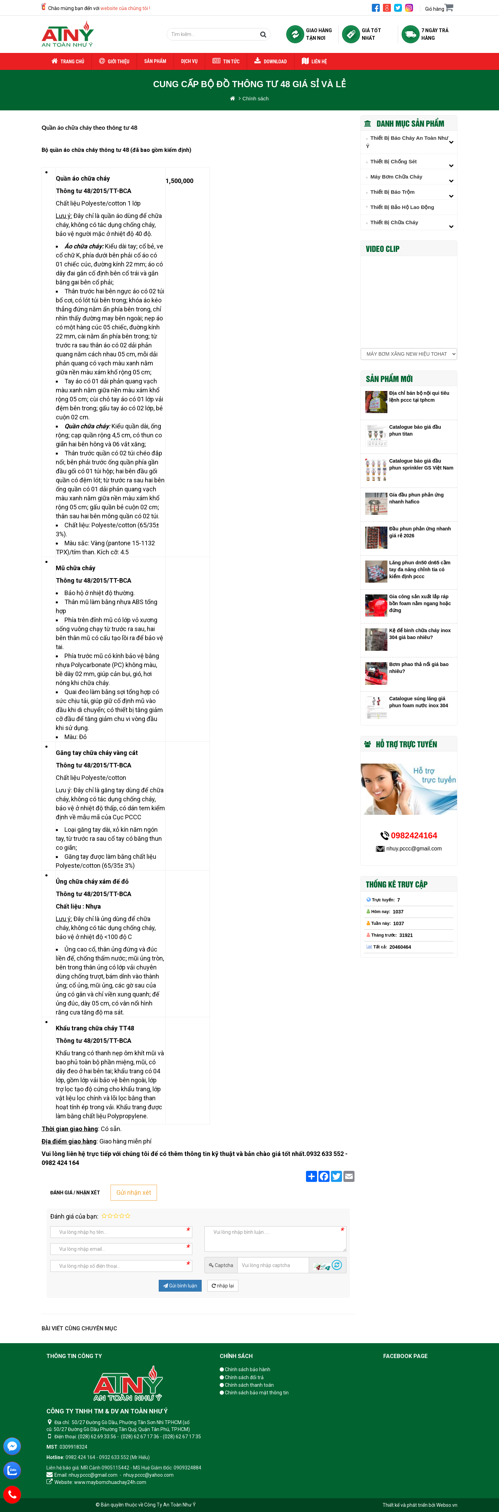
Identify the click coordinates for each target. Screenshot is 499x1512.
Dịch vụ (189, 61)
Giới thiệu (114, 61)
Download (270, 61)
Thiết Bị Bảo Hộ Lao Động (402, 207)
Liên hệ (314, 61)
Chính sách (236, 1356)
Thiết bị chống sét (393, 161)
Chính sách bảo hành (245, 1369)
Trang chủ (67, 61)
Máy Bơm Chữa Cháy (396, 177)
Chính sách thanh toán (247, 1385)
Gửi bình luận (180, 1285)
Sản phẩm (155, 61)
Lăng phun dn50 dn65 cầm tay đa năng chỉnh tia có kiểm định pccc (419, 569)
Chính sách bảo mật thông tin (254, 1392)
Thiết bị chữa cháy (394, 222)
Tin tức (225, 61)
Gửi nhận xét (133, 1192)
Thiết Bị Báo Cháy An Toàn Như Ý (407, 142)
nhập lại (223, 1285)
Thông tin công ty (74, 1356)
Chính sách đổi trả (242, 1377)
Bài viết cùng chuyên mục (79, 1328)
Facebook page (405, 1356)
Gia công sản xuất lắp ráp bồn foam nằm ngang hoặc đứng (420, 603)
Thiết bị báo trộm (392, 192)
